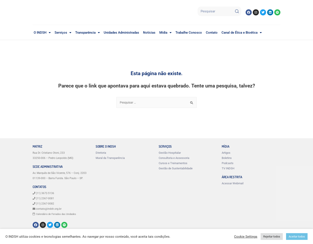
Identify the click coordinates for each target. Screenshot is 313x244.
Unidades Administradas (121, 33)
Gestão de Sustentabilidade (176, 168)
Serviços (63, 32)
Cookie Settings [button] (245, 237)
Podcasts (227, 163)
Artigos (226, 153)
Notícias (149, 33)
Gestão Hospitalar (170, 153)
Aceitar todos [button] (297, 236)
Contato (212, 33)
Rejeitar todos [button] (271, 236)
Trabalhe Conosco (188, 33)
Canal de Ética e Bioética (241, 32)
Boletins (227, 158)
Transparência (87, 32)
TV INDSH (228, 168)
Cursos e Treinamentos (173, 163)
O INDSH (42, 32)
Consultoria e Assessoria (174, 158)
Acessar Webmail (232, 183)
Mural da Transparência (110, 158)
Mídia (165, 32)
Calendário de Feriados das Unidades (58, 214)
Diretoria (101, 153)
